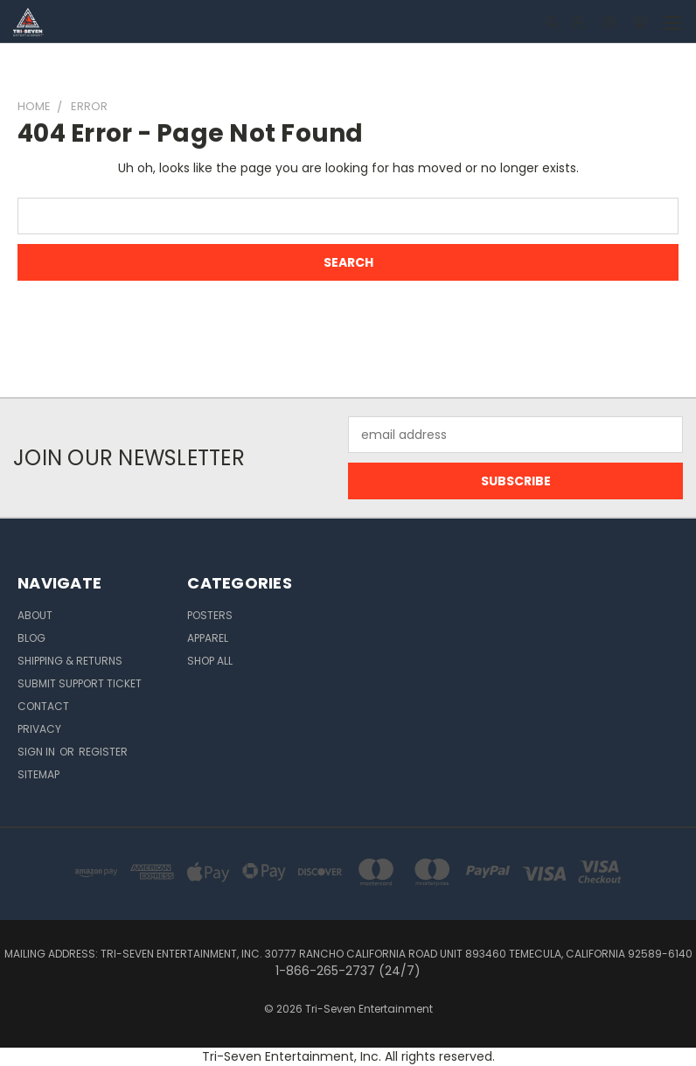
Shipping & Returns (69, 660)
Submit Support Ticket (79, 683)
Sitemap (38, 774)
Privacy (39, 728)
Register (103, 751)
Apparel (207, 638)
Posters (210, 615)
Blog (31, 638)
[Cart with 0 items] (639, 22)
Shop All (210, 660)
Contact (43, 706)
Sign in (37, 751)
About (34, 615)
